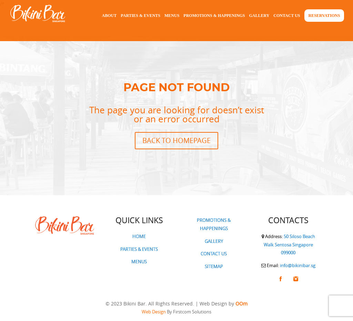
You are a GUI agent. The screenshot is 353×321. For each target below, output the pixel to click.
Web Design (154, 312)
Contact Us (286, 15)
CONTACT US (214, 254)
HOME (139, 236)
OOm (241, 303)
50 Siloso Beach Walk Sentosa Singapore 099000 (289, 244)
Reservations (324, 15)
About (109, 15)
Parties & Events (140, 15)
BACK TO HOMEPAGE (176, 140)
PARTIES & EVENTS (139, 249)
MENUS (139, 261)
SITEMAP (214, 266)
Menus (171, 15)
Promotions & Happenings (214, 15)
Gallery (259, 15)
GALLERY (214, 241)
